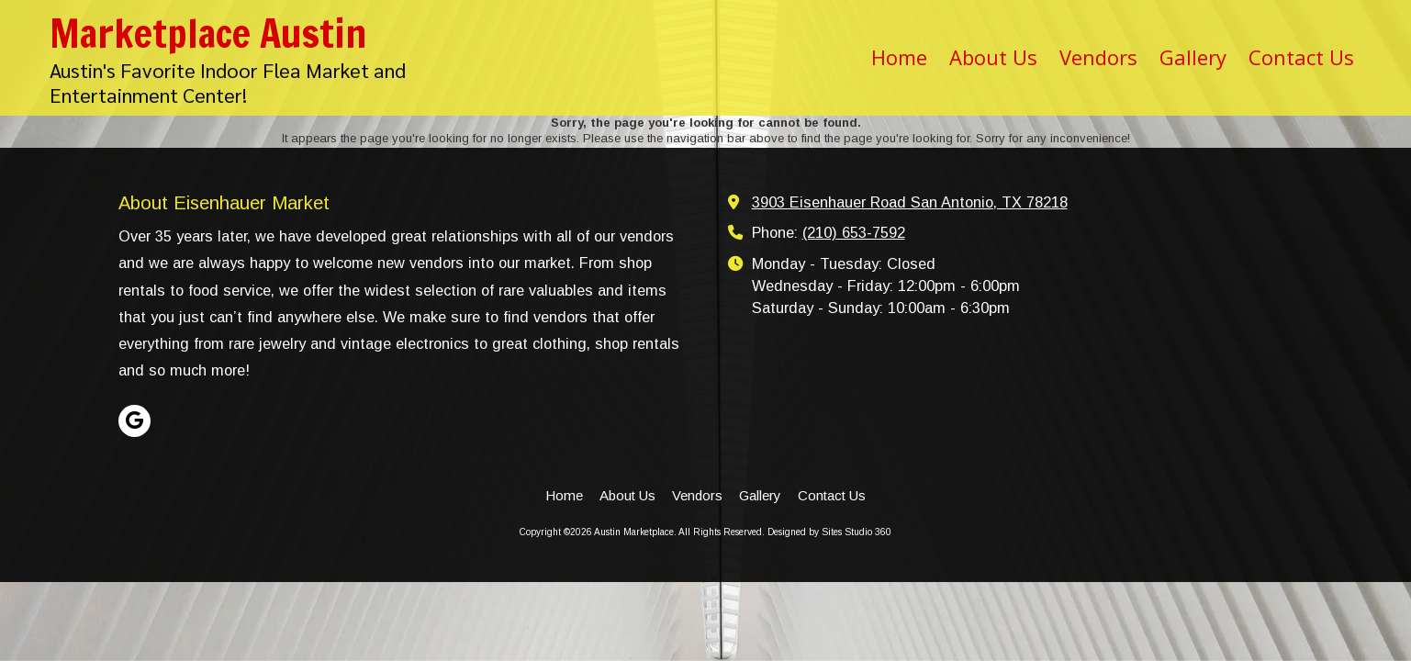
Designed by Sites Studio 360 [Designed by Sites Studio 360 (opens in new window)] (829, 532)
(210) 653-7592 (853, 232)
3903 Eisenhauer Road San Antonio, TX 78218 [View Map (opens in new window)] (910, 202)
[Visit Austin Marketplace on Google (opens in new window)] (134, 421)
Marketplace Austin (208, 33)
